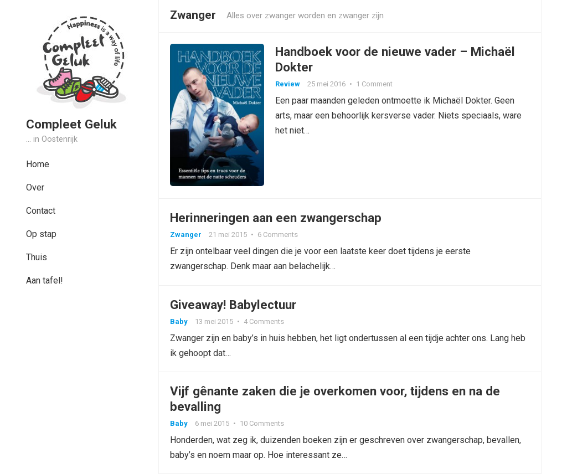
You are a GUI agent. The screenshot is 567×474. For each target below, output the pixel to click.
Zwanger (186, 234)
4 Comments (264, 321)
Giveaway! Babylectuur (233, 304)
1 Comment (374, 84)
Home (37, 164)
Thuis (36, 257)
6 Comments (277, 234)
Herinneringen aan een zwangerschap (276, 217)
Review (287, 84)
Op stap (41, 234)
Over (35, 187)
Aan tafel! (44, 280)
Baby (179, 321)
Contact (40, 210)
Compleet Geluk (71, 124)
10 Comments (262, 423)
